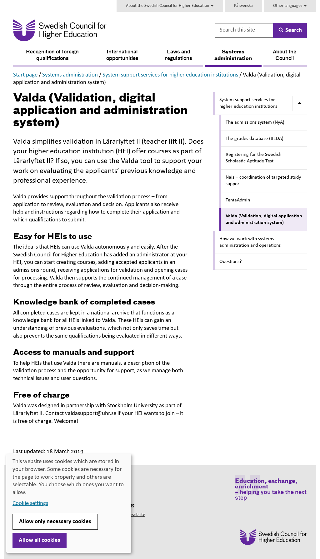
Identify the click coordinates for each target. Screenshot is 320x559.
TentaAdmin (238, 200)
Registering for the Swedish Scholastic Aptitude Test (253, 158)
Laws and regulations (178, 55)
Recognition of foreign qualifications (52, 55)
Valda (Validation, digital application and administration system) (264, 219)
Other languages (290, 5)
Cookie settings (30, 504)
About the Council (284, 55)
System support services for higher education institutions (170, 75)
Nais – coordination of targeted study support (263, 180)
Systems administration (233, 55)
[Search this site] (244, 30)
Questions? (230, 261)
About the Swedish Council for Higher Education (170, 5)
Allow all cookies (39, 540)
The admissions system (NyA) (255, 122)
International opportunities (122, 55)
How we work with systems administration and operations (250, 242)
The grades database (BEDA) (254, 138)
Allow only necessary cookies (55, 522)
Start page (25, 75)
